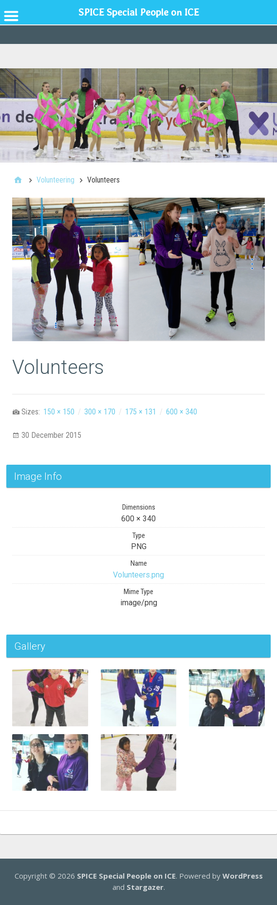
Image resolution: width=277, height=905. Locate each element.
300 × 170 (99, 411)
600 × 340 (181, 411)
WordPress (242, 876)
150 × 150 (58, 411)
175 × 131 (140, 411)
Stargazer (145, 887)
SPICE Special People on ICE (126, 876)
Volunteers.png (138, 574)
